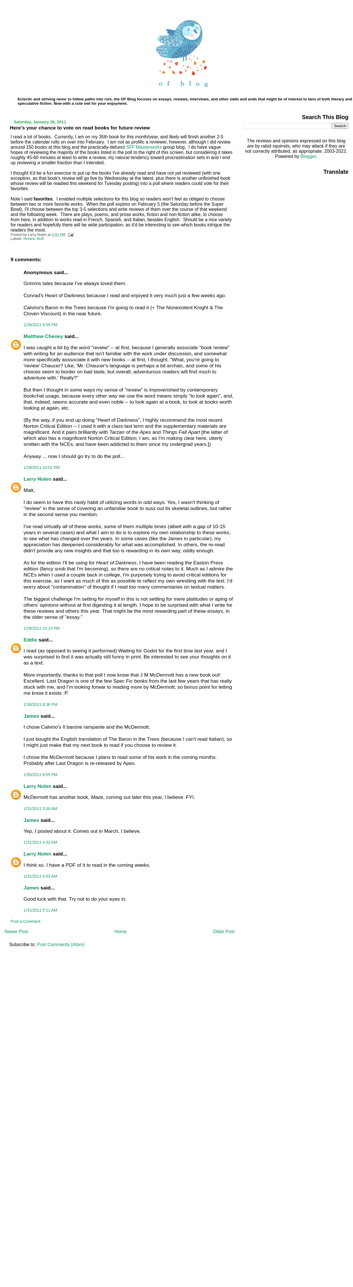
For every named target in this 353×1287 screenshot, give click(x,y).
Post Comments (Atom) (60, 944)
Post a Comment (26, 921)
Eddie (30, 640)
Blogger (308, 156)
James (31, 716)
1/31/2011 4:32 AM (40, 842)
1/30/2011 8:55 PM (41, 774)
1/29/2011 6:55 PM (41, 324)
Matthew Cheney (43, 336)
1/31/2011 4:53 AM (40, 876)
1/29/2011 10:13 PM (42, 628)
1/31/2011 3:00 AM (40, 808)
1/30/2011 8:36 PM (41, 704)
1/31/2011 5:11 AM (40, 910)
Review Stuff (33, 239)
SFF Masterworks (144, 147)
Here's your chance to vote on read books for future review (80, 128)
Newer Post (16, 931)
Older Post (224, 931)
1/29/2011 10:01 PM (42, 467)
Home (121, 931)
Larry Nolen (38, 479)
